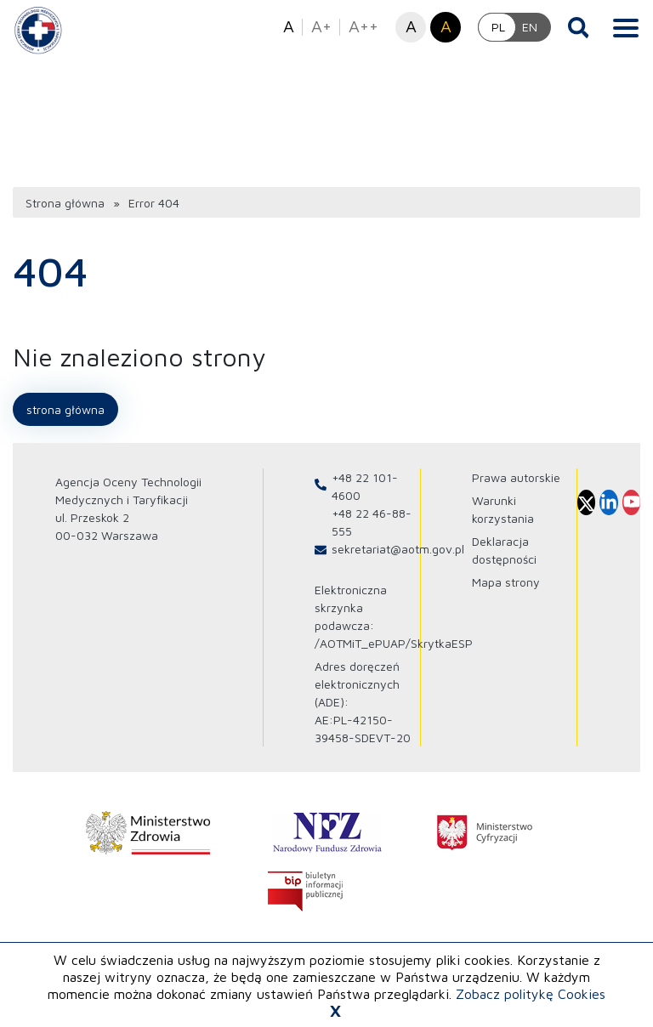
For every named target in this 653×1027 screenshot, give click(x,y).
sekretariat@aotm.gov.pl (398, 549)
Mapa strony (506, 582)
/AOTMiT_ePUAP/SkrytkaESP (394, 643)
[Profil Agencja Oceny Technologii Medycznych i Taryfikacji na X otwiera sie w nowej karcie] (586, 502)
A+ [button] (321, 26)
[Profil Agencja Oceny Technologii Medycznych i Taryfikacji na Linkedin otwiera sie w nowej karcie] (608, 502)
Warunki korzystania (503, 509)
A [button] (288, 26)
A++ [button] (363, 26)
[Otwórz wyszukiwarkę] (578, 27)
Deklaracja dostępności (504, 550)
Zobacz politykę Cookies (530, 993)
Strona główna (65, 203)
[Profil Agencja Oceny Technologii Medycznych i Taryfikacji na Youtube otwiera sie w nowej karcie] (631, 502)
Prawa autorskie (516, 477)
